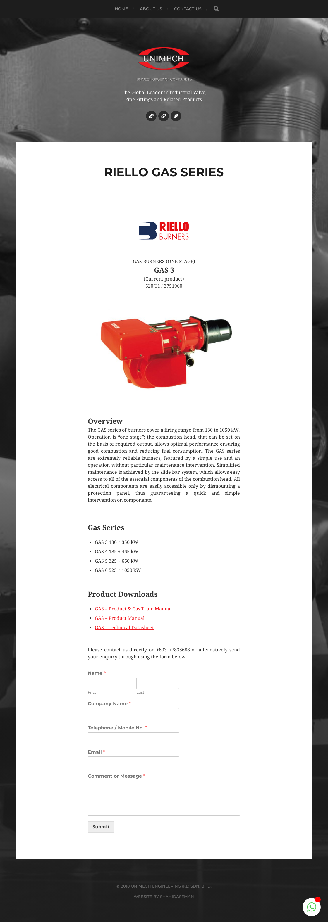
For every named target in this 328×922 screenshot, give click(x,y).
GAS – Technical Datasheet (124, 627)
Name (97, 673)
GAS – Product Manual (120, 618)
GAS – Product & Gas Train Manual (133, 609)
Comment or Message (116, 776)
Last (140, 692)
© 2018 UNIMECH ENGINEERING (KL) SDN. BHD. (164, 886)
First (92, 692)
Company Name (109, 703)
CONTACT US (188, 8)
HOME (121, 8)
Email (96, 752)
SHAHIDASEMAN (177, 896)
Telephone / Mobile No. (117, 728)
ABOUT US (151, 8)
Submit (100, 827)
